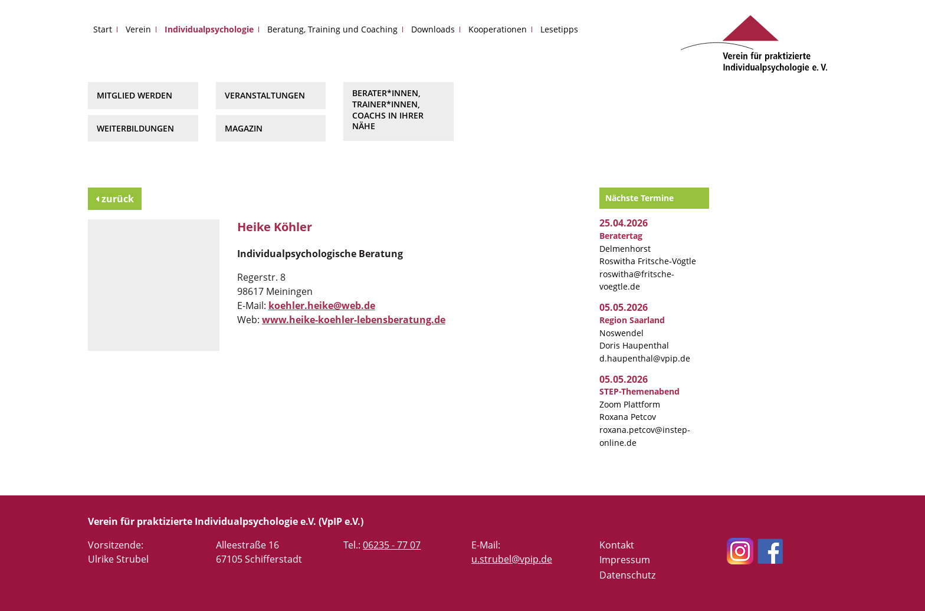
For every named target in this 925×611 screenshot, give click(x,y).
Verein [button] (138, 29)
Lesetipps (559, 29)
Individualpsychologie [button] (209, 29)
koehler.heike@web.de (321, 305)
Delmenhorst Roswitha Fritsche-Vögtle (647, 248)
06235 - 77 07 (392, 544)
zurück (115, 198)
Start (102, 29)
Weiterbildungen (135, 128)
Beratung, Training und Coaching (332, 29)
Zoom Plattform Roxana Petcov (639, 404)
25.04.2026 (623, 222)
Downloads (433, 29)
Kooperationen (497, 29)
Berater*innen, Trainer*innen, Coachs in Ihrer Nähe (388, 109)
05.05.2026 (623, 307)
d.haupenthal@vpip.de (644, 358)
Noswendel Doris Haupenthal (634, 332)
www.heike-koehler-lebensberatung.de (353, 319)
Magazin (244, 128)
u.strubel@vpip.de (511, 559)
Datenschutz (627, 575)
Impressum (624, 559)
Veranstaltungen (265, 95)
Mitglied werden (134, 95)
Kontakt (616, 544)
